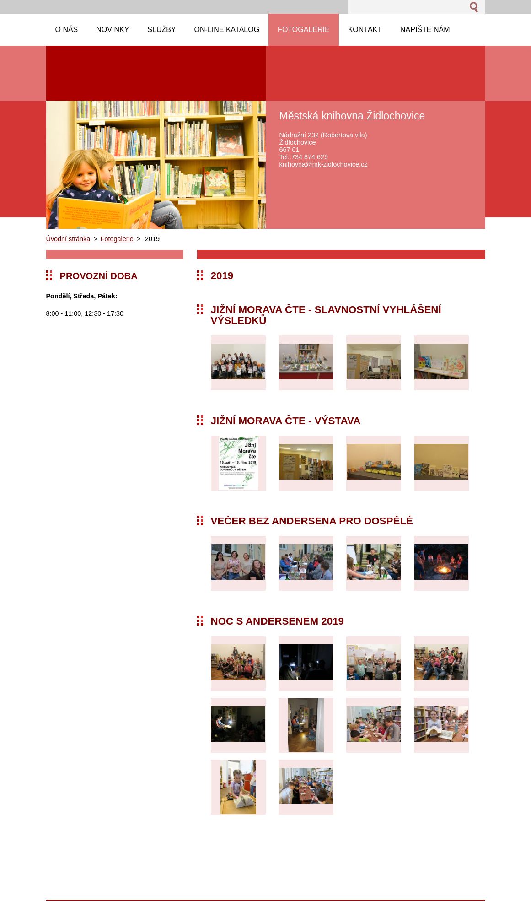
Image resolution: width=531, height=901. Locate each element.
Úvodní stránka (68, 239)
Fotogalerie (117, 239)
